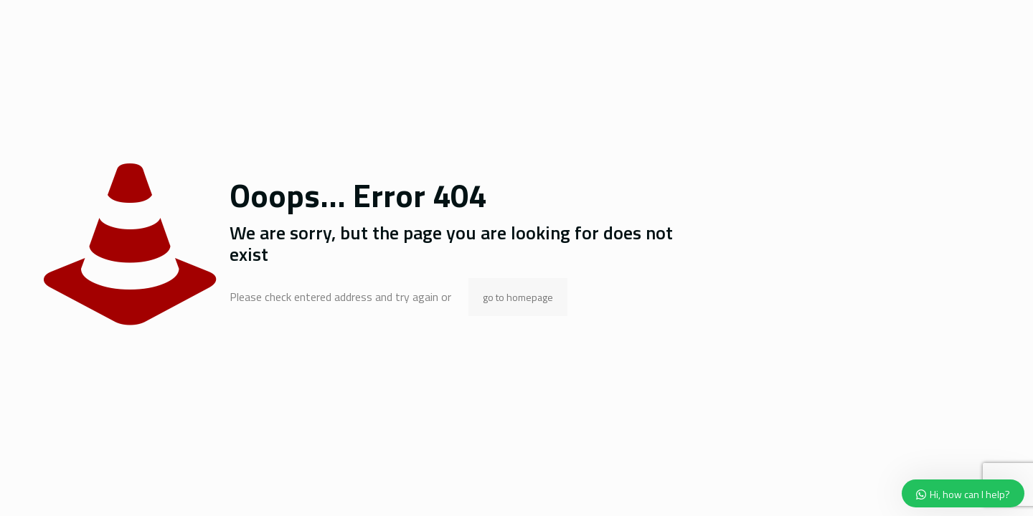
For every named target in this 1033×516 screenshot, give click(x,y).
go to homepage (518, 297)
